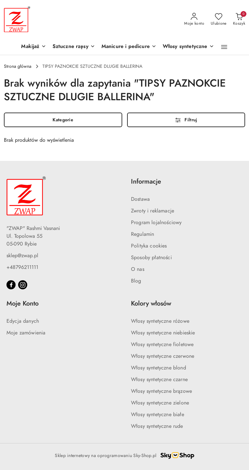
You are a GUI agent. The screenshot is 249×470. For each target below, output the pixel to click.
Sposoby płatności (151, 257)
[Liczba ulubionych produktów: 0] (219, 19)
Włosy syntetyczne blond (158, 367)
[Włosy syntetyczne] (188, 47)
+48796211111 (22, 267)
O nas (137, 269)
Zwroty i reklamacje (152, 210)
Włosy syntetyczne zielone (160, 402)
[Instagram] (22, 284)
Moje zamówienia (25, 332)
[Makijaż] (33, 47)
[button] (224, 47)
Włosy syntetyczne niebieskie (163, 332)
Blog (136, 280)
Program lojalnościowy (156, 222)
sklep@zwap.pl (22, 255)
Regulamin (142, 234)
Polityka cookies (149, 245)
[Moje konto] (194, 19)
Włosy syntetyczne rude (157, 426)
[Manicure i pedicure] (128, 47)
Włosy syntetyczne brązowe (161, 391)
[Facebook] (11, 284)
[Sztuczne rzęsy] (74, 47)
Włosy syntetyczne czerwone (162, 356)
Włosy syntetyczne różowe (160, 321)
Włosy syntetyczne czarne (159, 379)
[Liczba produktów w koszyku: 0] (239, 19)
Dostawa (140, 199)
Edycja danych (22, 321)
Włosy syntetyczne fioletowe (162, 344)
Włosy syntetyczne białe (157, 414)
